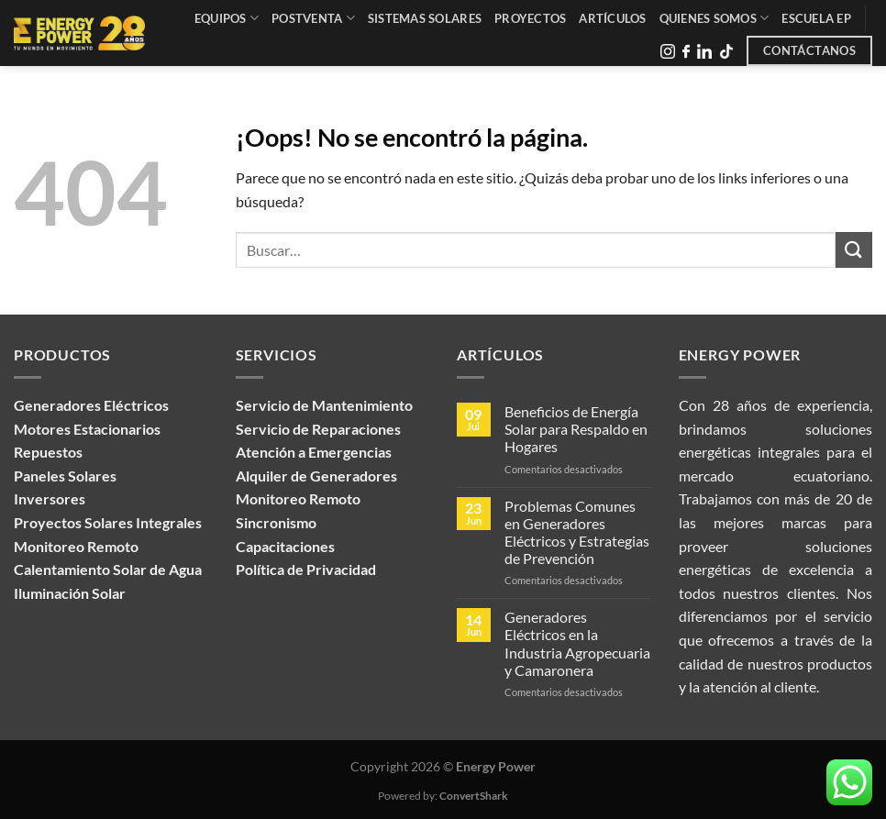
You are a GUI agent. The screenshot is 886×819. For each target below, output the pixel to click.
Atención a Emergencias (314, 451)
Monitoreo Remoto (298, 498)
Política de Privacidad (306, 569)
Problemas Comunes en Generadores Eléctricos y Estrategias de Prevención (576, 532)
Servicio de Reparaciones (318, 428)
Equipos (226, 18)
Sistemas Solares (425, 18)
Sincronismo (276, 522)
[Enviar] (854, 250)
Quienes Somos (714, 18)
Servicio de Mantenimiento (324, 405)
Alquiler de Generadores (316, 475)
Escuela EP (816, 18)
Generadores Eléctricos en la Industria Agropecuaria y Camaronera (577, 643)
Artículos (612, 18)
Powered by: (443, 796)
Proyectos (530, 18)
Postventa (313, 18)
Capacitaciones (285, 546)
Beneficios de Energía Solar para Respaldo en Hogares (576, 429)
